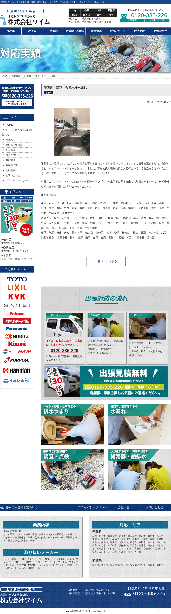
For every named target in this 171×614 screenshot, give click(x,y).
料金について (118, 31)
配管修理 (96, 31)
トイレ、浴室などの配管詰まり (17, 132)
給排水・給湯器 (75, 31)
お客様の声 (160, 31)
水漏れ (54, 31)
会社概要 (132, 20)
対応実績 (139, 31)
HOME (11, 30)
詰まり (32, 31)
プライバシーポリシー (18, 180)
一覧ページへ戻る (106, 261)
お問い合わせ (157, 20)
